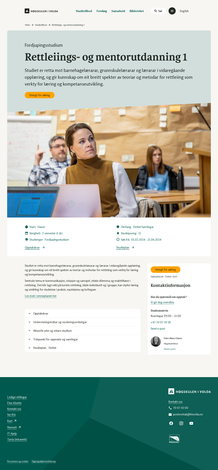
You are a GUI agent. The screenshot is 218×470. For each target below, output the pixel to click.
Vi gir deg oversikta (162, 302)
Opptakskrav (32, 247)
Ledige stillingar (17, 396)
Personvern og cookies (17, 461)
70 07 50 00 (180, 407)
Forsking (102, 11)
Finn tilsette (14, 402)
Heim (27, 24)
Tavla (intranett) (17, 439)
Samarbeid (118, 11)
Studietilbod (84, 11)
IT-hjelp (12, 433)
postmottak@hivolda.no (188, 414)
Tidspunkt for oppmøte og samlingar (55, 339)
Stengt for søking (39, 95)
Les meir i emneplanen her (41, 296)
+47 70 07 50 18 (161, 322)
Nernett (12, 427)
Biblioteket (137, 11)
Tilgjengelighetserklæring (43, 461)
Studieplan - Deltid (44, 347)
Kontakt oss (175, 401)
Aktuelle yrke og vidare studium (52, 330)
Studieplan (122, 247)
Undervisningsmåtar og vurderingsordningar (60, 322)
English (184, 11)
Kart (9, 420)
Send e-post (158, 328)
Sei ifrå (11, 414)
